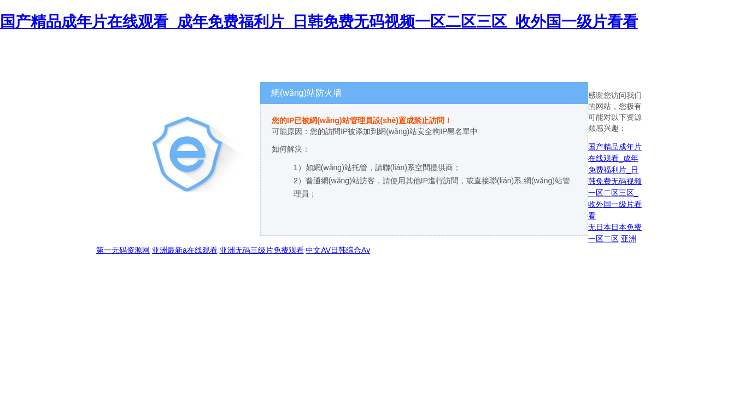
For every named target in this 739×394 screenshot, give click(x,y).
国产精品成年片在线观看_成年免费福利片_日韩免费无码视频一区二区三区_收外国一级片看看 (319, 21)
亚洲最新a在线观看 (185, 250)
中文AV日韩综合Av (338, 250)
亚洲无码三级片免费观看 (262, 250)
